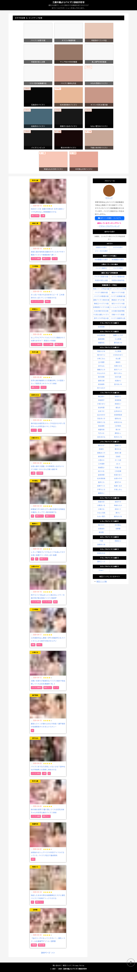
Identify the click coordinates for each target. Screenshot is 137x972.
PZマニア (109, 198)
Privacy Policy (78, 965)
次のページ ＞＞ (48, 953)
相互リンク (67, 965)
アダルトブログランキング (109, 226)
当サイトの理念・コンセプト (109, 218)
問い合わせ (57, 965)
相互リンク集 (101, 581)
